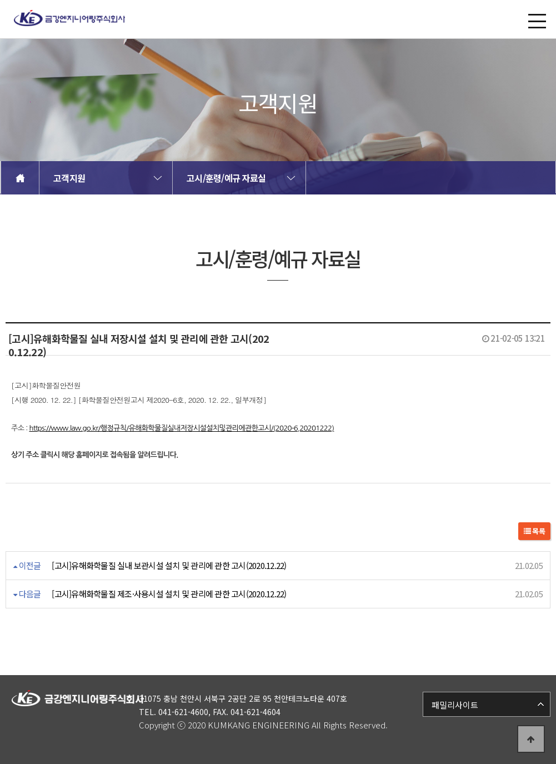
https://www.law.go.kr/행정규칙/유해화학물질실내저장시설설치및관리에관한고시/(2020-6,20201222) (181, 428)
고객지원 (69, 177)
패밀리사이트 (455, 705)
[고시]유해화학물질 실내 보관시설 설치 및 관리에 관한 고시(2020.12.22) (169, 565)
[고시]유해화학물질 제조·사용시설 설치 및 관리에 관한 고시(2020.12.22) (169, 594)
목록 (534, 531)
